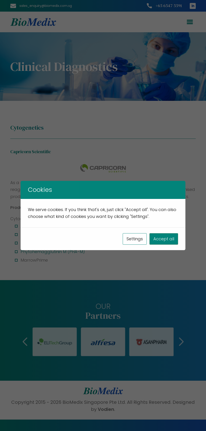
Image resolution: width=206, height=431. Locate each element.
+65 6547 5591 (169, 5)
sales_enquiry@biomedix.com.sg (45, 5)
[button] (147, 341)
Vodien (106, 409)
